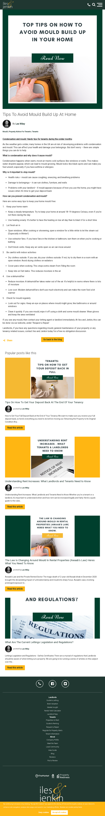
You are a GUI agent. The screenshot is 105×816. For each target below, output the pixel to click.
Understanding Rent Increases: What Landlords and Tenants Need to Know (48, 481)
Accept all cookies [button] (59, 812)
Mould (5, 132)
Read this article (15, 427)
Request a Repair (52, 727)
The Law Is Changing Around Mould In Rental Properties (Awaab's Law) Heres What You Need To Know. (50, 562)
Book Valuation (52, 704)
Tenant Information (52, 734)
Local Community (52, 747)
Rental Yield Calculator (52, 711)
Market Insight (52, 707)
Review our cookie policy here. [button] (70, 807)
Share (7, 340)
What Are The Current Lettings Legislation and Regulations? (39, 642)
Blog (52, 754)
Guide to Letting (52, 700)
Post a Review (52, 760)
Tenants (35, 132)
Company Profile (52, 740)
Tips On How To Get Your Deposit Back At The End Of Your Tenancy (44, 402)
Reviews (52, 757)
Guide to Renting (52, 723)
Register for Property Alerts (52, 730)
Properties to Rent (52, 720)
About (52, 737)
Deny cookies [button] (44, 812)
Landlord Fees (52, 714)
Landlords (53, 697)
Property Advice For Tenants (20, 132)
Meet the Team (52, 743)
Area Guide (52, 750)
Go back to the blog (52, 339)
